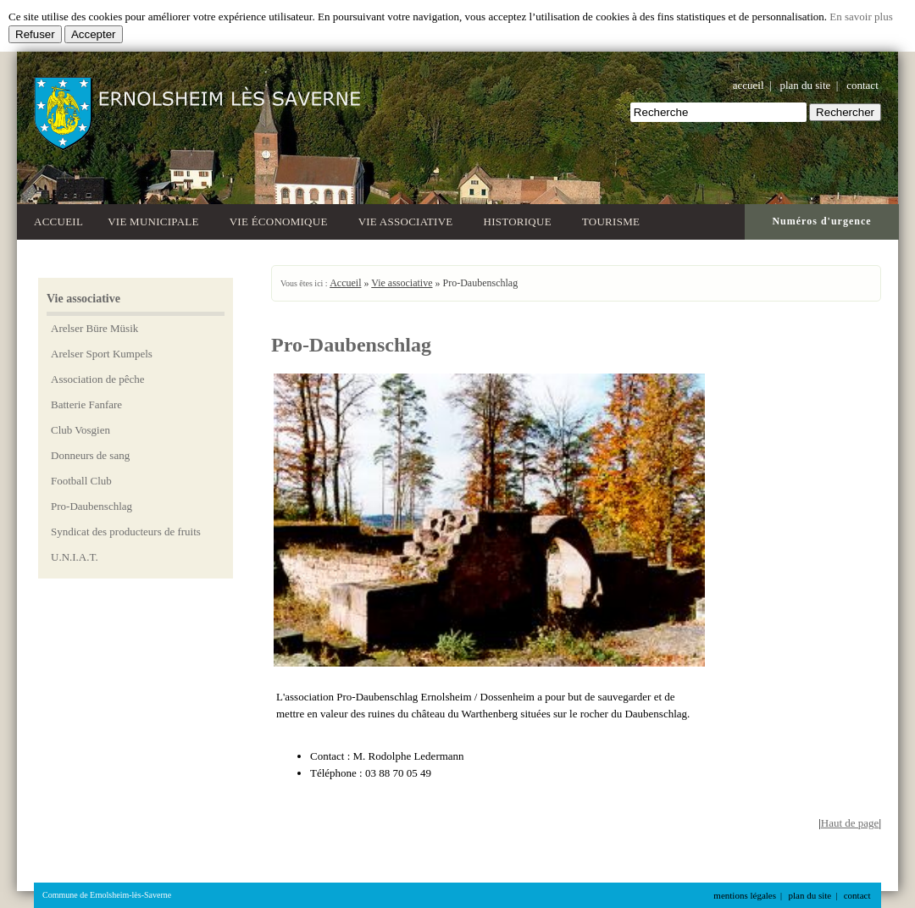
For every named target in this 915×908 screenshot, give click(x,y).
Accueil (58, 221)
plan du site (804, 85)
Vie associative (408, 220)
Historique (520, 220)
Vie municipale (156, 220)
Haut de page (850, 823)
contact (862, 85)
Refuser (35, 34)
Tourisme (614, 220)
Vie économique (282, 220)
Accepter (93, 34)
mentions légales (744, 895)
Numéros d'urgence (821, 221)
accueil (748, 85)
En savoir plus (860, 16)
